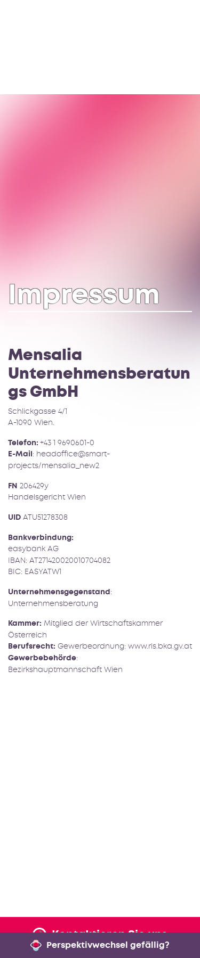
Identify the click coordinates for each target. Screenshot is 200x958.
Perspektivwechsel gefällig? (100, 945)
